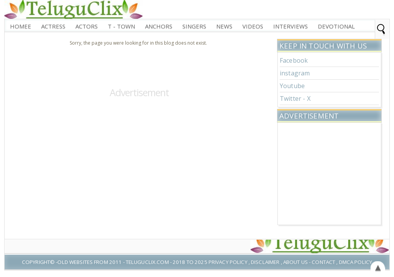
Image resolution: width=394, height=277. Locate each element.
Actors (86, 26)
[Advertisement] (329, 173)
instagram (295, 73)
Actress (53, 26)
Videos (252, 26)
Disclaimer (265, 262)
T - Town (121, 26)
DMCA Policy (355, 262)
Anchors (158, 26)
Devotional (336, 26)
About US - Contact (309, 262)
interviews (290, 26)
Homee (20, 26)
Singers (194, 26)
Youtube (292, 86)
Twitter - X (295, 98)
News (224, 26)
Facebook (294, 60)
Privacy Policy (228, 262)
